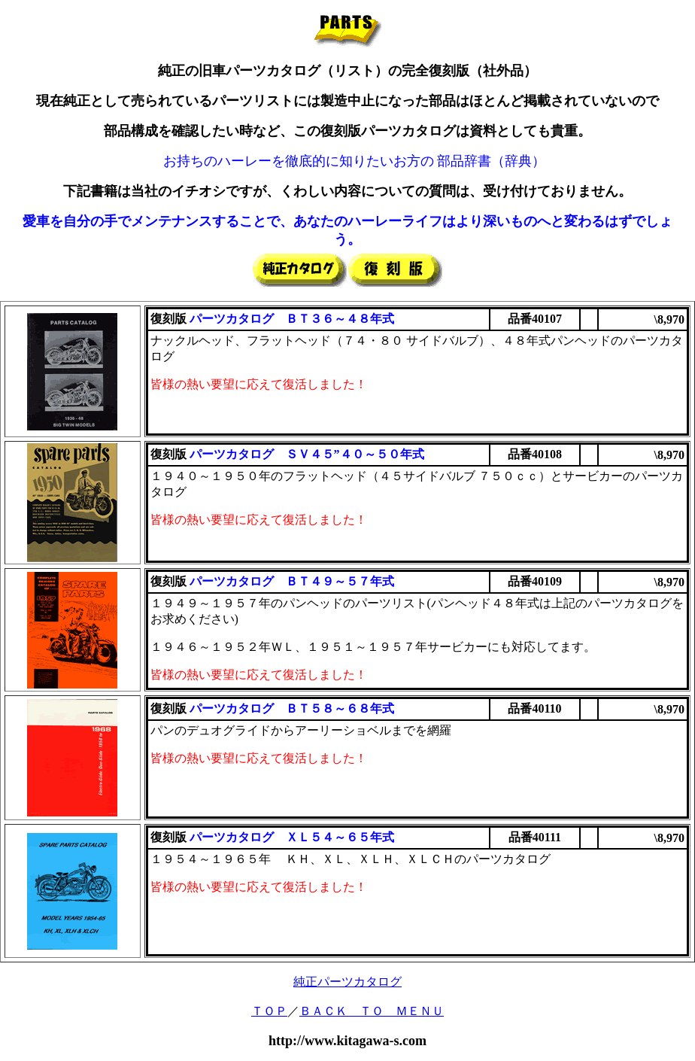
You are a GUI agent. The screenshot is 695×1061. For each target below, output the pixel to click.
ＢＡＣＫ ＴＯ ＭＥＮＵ (371, 1011)
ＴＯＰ (269, 1011)
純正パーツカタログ (347, 981)
